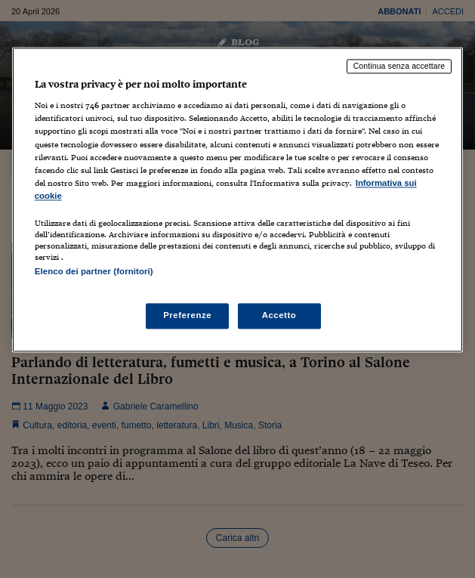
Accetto (279, 315)
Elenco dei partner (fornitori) (94, 271)
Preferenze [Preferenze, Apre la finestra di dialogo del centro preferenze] (187, 315)
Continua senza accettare (399, 65)
